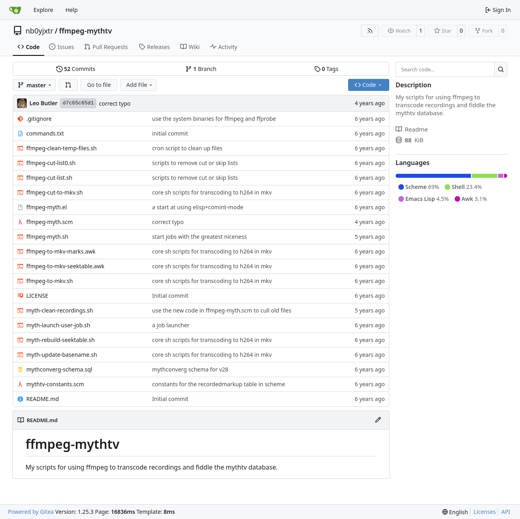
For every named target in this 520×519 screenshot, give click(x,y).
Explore (43, 10)
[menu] (455, 512)
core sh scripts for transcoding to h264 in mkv (212, 192)
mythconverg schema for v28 (190, 369)
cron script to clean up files (187, 148)
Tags (326, 69)
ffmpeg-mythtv (85, 31)
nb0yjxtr (39, 31)
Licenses (485, 511)
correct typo (114, 103)
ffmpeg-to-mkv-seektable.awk (65, 266)
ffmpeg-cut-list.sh (49, 177)
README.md (42, 399)
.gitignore (39, 118)
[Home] (15, 10)
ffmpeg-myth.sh (47, 236)
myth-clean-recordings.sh (59, 310)
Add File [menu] (140, 84)
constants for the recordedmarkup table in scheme (218, 384)
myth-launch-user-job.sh (58, 325)
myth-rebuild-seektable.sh (60, 340)
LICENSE (37, 295)
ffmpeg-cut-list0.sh (50, 163)
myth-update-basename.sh (61, 354)
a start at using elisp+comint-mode (198, 207)
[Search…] (500, 69)
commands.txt (45, 133)
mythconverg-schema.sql (59, 369)
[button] (68, 85)
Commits (75, 69)
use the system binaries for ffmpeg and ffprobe (214, 118)
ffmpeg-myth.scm (49, 222)
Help (71, 10)
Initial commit (170, 295)
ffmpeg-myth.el (46, 207)
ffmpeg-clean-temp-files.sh (61, 148)
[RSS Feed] (370, 31)
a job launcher (171, 325)
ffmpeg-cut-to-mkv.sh (54, 192)
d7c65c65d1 (78, 103)
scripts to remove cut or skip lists (195, 163)
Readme (412, 129)
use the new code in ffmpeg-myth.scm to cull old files (222, 310)
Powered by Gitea (31, 511)
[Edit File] (378, 420)
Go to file (98, 84)
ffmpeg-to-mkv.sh (49, 281)
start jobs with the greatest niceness (199, 236)
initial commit (170, 133)
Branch (201, 69)
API (505, 511)
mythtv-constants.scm (55, 384)
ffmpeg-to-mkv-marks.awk (61, 251)
